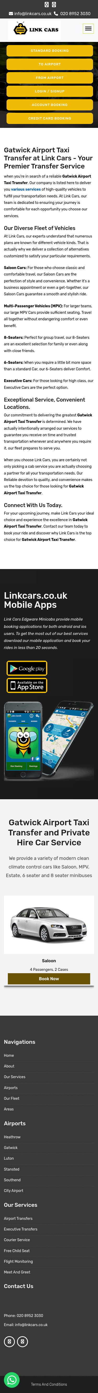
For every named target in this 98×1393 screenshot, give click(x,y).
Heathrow (12, 1137)
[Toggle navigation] (88, 29)
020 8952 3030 (72, 13)
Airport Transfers (18, 1218)
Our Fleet (11, 1098)
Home (9, 1055)
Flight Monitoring (18, 1261)
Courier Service (17, 1240)
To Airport (50, 64)
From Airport (50, 78)
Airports (11, 1088)
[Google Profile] (54, 5)
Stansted (11, 1169)
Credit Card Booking (49, 118)
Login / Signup (50, 91)
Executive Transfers (20, 1229)
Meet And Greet (17, 1272)
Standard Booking (50, 51)
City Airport (13, 1191)
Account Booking (50, 105)
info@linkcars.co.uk (30, 13)
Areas (9, 1109)
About (9, 1066)
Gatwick (11, 1148)
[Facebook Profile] (47, 5)
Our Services (14, 1077)
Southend (12, 1180)
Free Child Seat (17, 1251)
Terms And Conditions (49, 1384)
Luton (9, 1158)
